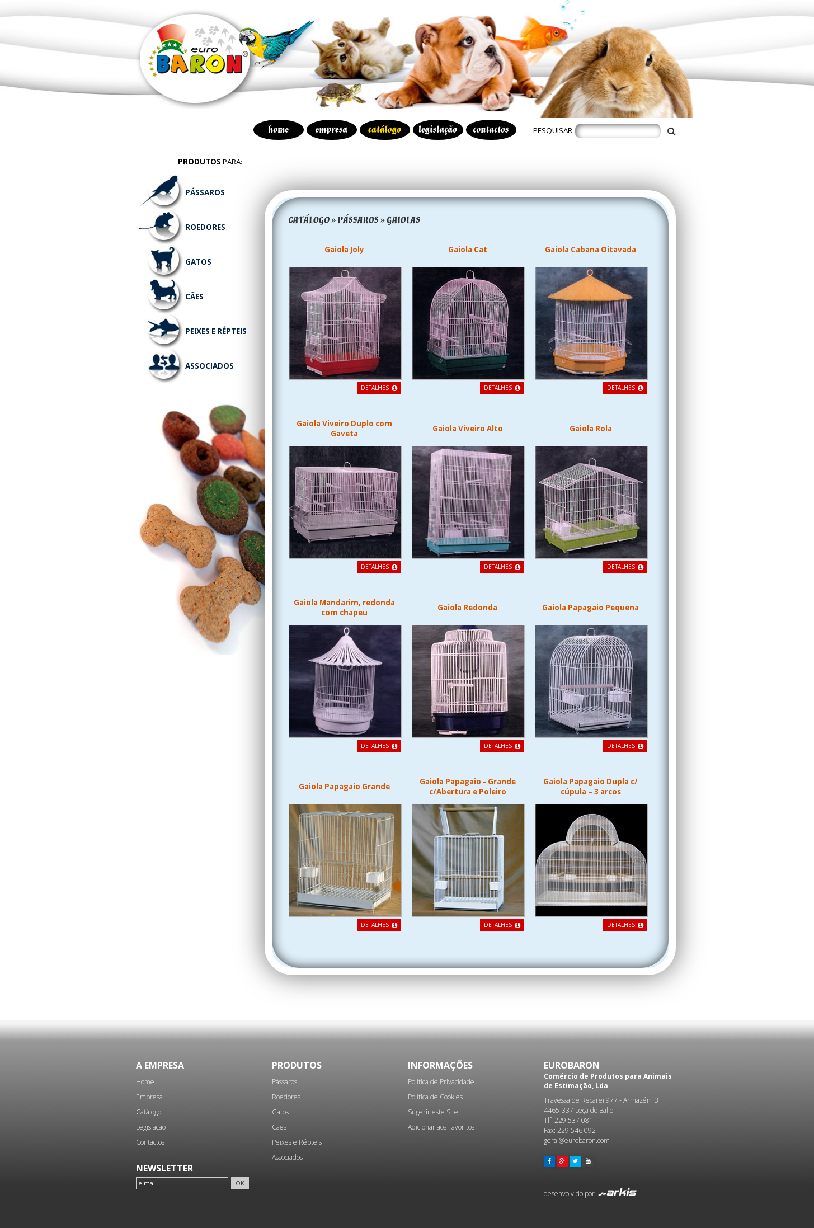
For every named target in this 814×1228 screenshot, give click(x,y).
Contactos (150, 1142)
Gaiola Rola (591, 429)
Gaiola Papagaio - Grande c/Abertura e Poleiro (468, 787)
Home (145, 1081)
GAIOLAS (403, 220)
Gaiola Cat (467, 249)
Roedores (286, 1097)
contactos (491, 130)
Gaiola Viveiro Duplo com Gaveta (344, 428)
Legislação (151, 1127)
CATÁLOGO (309, 220)
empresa (332, 130)
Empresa (149, 1097)
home (278, 130)
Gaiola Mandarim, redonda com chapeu (344, 607)
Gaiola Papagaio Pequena (590, 608)
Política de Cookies (435, 1097)
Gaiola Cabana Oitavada (590, 249)
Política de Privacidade (441, 1081)
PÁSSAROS (358, 220)
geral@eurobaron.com (577, 1140)
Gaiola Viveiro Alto (467, 429)
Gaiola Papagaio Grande (344, 787)
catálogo (384, 130)
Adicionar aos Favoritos (441, 1127)
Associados (287, 1157)
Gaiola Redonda (467, 608)
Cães (279, 1127)
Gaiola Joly (344, 249)
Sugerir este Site (433, 1112)
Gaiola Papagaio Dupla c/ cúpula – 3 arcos (590, 787)
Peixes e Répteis (297, 1142)
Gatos (280, 1112)
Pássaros (284, 1081)
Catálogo (148, 1112)
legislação (437, 130)
